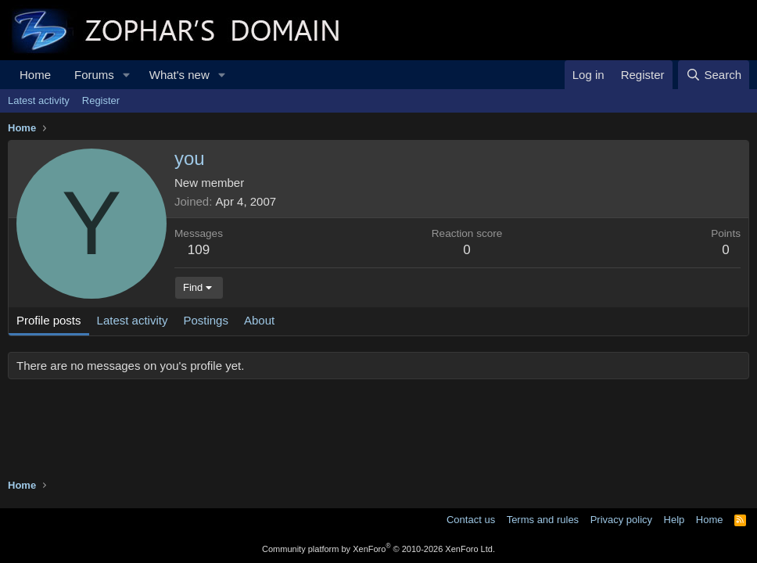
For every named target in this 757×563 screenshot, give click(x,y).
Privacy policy (621, 519)
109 (199, 249)
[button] (127, 74)
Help (674, 519)
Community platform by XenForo (378, 549)
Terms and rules (543, 519)
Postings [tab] (205, 320)
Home (35, 74)
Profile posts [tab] (48, 320)
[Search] (713, 74)
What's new (179, 74)
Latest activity (39, 100)
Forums (94, 74)
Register (101, 100)
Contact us (471, 519)
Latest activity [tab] (132, 320)
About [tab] (259, 320)
